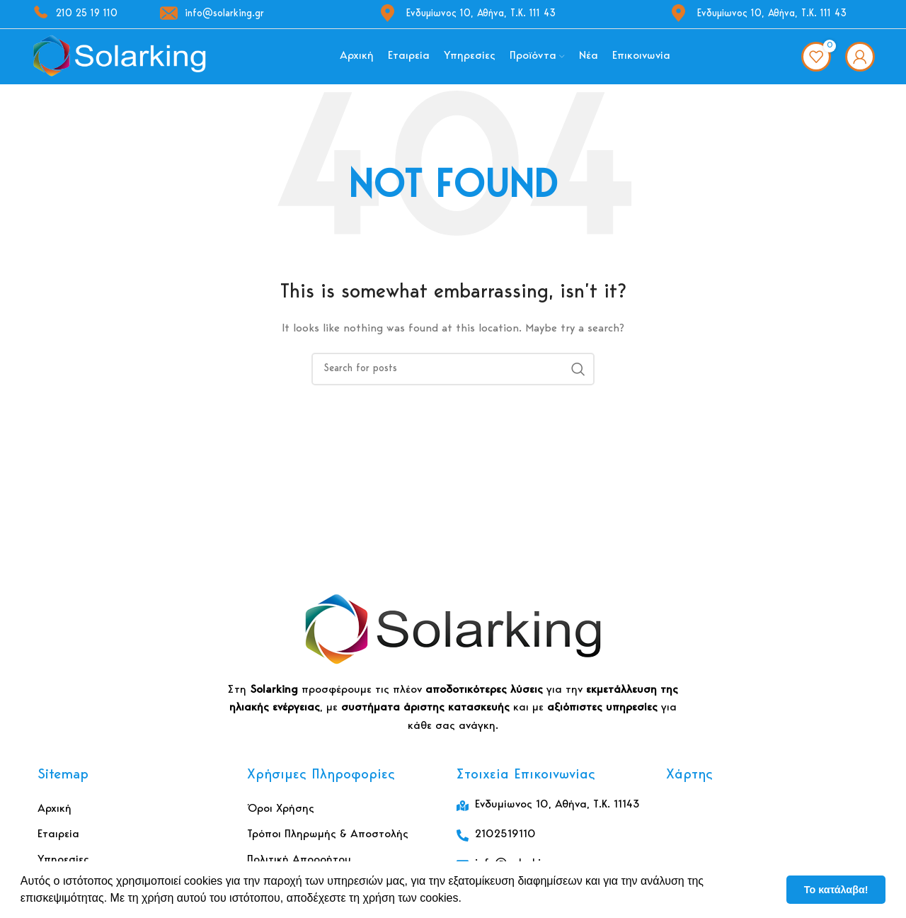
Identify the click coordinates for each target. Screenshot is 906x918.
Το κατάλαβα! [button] (836, 889)
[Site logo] (119, 61)
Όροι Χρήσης (280, 818)
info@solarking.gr (212, 14)
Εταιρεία (58, 843)
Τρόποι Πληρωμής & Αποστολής (327, 843)
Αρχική (54, 818)
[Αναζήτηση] (453, 377)
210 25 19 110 (74, 14)
